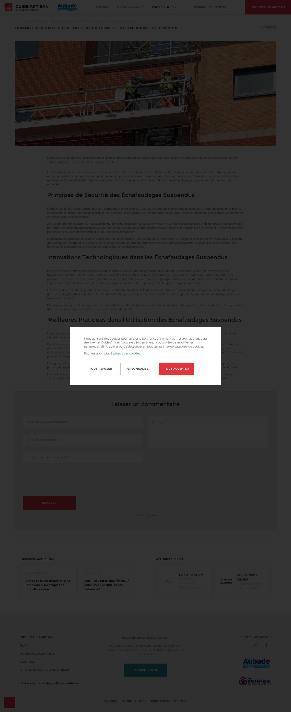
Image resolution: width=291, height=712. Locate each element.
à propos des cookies (125, 353)
